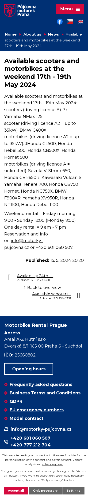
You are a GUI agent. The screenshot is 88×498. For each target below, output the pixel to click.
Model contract (26, 418)
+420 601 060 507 (30, 438)
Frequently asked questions (41, 384)
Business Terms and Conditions (45, 393)
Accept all (16, 490)
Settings (73, 490)
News (53, 34)
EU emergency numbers (37, 410)
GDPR (16, 401)
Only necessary (45, 490)
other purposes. (52, 464)
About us (32, 34)
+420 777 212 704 (31, 445)
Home (11, 34)
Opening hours (29, 369)
